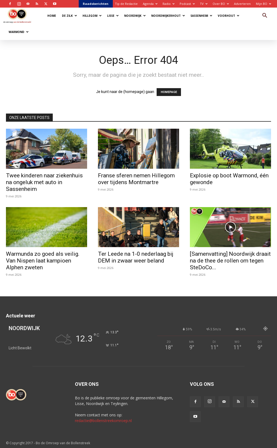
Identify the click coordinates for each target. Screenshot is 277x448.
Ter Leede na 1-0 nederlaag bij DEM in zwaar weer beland (135, 257)
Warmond (19, 32)
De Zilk (69, 16)
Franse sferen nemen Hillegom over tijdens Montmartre (136, 178)
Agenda (150, 4)
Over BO (221, 4)
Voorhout (228, 16)
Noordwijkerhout (168, 16)
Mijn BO (263, 4)
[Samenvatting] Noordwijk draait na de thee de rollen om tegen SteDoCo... (230, 261)
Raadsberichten (95, 4)
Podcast (187, 4)
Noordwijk (135, 16)
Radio (168, 4)
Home (51, 16)
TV (203, 4)
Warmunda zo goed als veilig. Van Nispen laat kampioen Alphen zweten (43, 261)
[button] (264, 16)
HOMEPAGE (169, 92)
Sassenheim (201, 16)
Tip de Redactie (126, 4)
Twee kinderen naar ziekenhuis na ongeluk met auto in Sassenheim (44, 182)
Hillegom (92, 16)
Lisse (113, 16)
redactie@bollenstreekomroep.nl (103, 420)
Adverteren (242, 4)
